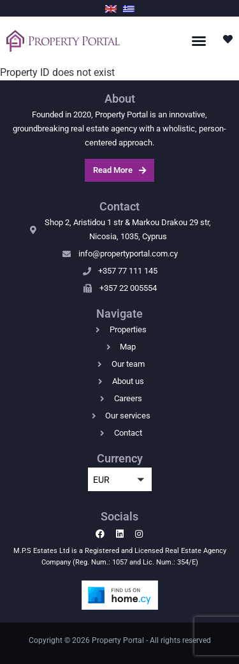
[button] (198, 40)
